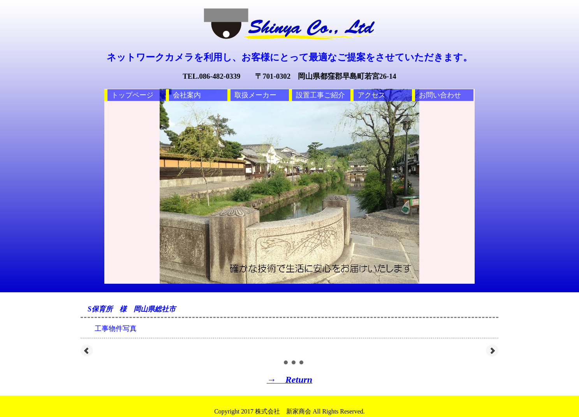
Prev (87, 351)
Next (492, 351)
